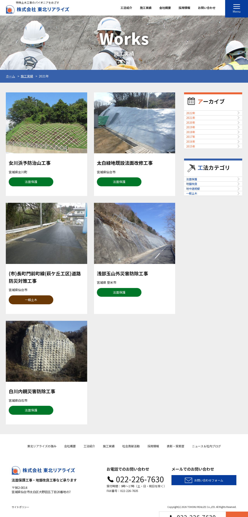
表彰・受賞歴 (175, 446)
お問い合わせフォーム (208, 481)
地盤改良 (194, 252)
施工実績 (146, 8)
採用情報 (184, 8)
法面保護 (194, 240)
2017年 (193, 176)
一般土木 (194, 276)
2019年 (193, 152)
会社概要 (165, 8)
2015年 (193, 200)
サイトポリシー (20, 507)
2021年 (193, 128)
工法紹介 (126, 8)
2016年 (193, 188)
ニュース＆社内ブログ (206, 446)
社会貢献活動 (131, 446)
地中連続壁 (195, 264)
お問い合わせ (206, 8)
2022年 (193, 116)
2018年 (193, 164)
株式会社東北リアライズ (37, 9)
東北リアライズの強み (41, 446)
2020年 (193, 140)
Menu (236, 9)
